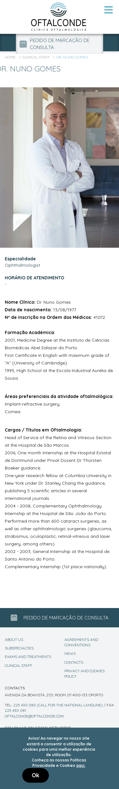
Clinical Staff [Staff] (18, 665)
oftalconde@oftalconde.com (34, 716)
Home (10, 57)
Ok (35, 775)
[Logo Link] (59, 16)
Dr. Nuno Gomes (72, 57)
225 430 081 (15, 710)
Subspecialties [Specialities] (19, 648)
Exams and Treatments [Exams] (28, 656)
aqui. (80, 765)
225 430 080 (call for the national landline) (58, 705)
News (70, 653)
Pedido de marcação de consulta (54, 43)
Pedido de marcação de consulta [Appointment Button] (60, 617)
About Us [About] (14, 639)
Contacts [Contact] (73, 662)
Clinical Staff (36, 57)
